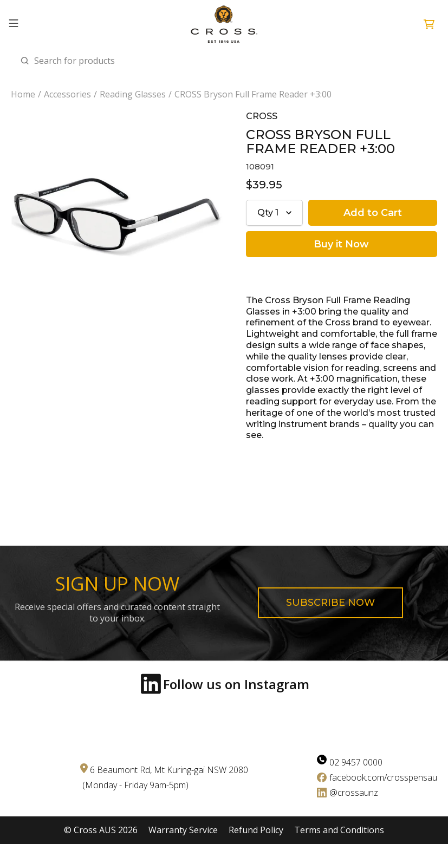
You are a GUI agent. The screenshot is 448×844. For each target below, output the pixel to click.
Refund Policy (256, 830)
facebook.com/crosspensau (383, 777)
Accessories (67, 94)
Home (23, 94)
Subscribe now (330, 603)
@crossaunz (353, 793)
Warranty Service (183, 830)
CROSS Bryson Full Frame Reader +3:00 (253, 94)
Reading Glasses (133, 94)
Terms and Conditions (339, 830)
